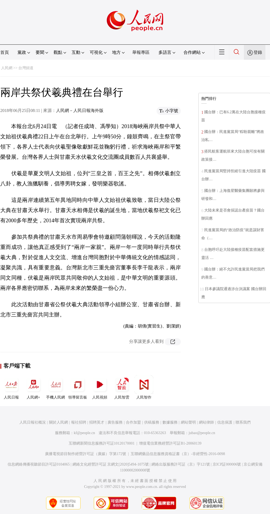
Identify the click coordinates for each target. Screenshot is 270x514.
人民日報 (11, 387)
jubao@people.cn (202, 433)
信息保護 (224, 422)
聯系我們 (243, 422)
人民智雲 (121, 387)
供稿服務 (151, 422)
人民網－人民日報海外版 (79, 110)
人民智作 (143, 387)
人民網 (6, 68)
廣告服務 (115, 422)
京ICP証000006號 (227, 464)
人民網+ (33, 387)
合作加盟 (133, 422)
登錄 (258, 52)
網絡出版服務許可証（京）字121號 (180, 464)
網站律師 (206, 422)
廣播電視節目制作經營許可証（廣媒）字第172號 (85, 454)
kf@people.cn (84, 433)
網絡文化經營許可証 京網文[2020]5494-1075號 (110, 464)
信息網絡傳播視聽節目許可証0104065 (39, 464)
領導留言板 (77, 387)
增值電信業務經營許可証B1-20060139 (170, 443)
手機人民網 (55, 387)
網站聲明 (188, 422)
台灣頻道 (25, 68)
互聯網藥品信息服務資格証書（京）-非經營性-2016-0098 (178, 454)
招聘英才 (96, 422)
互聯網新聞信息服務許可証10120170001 (102, 443)
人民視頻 (99, 387)
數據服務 (170, 422)
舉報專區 (141, 52)
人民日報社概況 (32, 422)
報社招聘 (78, 422)
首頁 (4, 52)
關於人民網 (58, 422)
